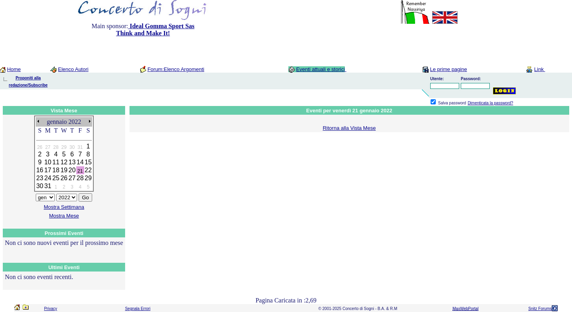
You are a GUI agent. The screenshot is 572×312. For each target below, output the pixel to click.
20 (71, 170)
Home (14, 69)
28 (80, 178)
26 (64, 178)
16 (39, 170)
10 (47, 162)
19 (64, 170)
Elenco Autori (73, 69)
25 (56, 178)
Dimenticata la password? (490, 103)
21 (80, 171)
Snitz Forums (540, 308)
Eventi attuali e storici (320, 69)
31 (47, 186)
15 (88, 162)
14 (80, 162)
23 (39, 178)
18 (56, 170)
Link (539, 69)
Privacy (50, 308)
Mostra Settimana (64, 207)
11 (56, 162)
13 (71, 162)
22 (88, 170)
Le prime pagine (448, 69)
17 (47, 170)
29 (88, 178)
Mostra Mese (64, 216)
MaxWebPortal (465, 308)
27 (71, 178)
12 (64, 162)
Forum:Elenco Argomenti (175, 69)
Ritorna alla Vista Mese (349, 128)
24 (47, 178)
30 (39, 186)
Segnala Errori (138, 308)
